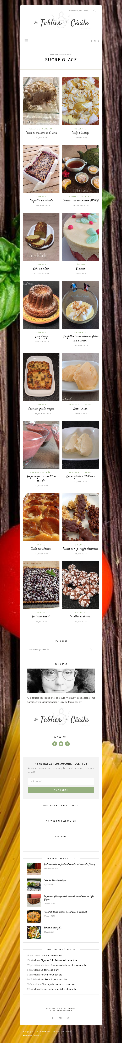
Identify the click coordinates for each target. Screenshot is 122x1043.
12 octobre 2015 (41, 273)
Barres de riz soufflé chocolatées (80, 549)
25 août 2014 (80, 413)
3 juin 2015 (80, 273)
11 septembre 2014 (41, 413)
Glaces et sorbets (41, 129)
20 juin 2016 (41, 137)
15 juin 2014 (80, 553)
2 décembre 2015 (41, 205)
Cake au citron (41, 269)
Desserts (80, 129)
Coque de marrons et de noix (41, 133)
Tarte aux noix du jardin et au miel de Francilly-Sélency (69, 864)
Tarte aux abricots (41, 549)
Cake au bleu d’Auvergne (55, 880)
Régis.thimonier (35, 965)
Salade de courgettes (53, 928)
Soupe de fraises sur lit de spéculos (41, 479)
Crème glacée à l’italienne (80, 477)
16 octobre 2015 (80, 205)
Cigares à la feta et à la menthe (59, 960)
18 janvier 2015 (41, 341)
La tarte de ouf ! (50, 969)
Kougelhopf (41, 337)
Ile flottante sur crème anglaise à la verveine (80, 339)
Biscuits (80, 545)
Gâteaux (41, 196)
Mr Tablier (32, 979)
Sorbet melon (81, 409)
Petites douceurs (80, 196)
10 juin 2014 (80, 621)
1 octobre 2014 (80, 345)
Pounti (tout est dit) (52, 974)
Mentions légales (32, 1035)
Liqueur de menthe (51, 955)
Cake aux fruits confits (41, 409)
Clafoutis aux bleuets (41, 201)
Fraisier (80, 269)
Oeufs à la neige (80, 133)
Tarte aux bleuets (41, 617)
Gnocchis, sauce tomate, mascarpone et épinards (65, 912)
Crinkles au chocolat (81, 617)
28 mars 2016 (80, 137)
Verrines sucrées (41, 472)
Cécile (30, 960)
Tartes (41, 545)
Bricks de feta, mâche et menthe (59, 989)
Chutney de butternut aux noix (58, 984)
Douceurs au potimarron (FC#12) (80, 201)
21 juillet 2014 (41, 485)
